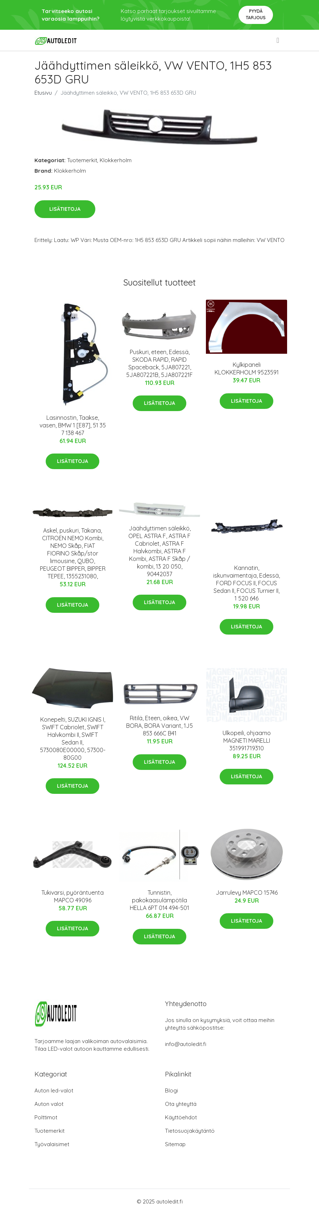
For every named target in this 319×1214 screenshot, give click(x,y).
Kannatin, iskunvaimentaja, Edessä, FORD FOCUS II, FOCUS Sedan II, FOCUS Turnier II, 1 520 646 (246, 583)
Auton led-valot (53, 1090)
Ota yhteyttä (180, 1103)
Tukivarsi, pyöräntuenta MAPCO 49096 (72, 896)
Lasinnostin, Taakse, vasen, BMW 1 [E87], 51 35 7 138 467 (73, 425)
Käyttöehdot (181, 1117)
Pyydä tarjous (256, 14)
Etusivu (43, 92)
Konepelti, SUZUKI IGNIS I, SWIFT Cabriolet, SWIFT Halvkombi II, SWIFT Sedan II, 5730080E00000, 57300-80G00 (72, 738)
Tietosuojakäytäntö (190, 1130)
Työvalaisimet (51, 1144)
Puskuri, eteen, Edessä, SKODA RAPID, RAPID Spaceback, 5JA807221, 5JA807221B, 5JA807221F (159, 363)
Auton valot (48, 1103)
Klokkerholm (116, 160)
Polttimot (45, 1117)
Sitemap (175, 1144)
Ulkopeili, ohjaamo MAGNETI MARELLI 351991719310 (247, 740)
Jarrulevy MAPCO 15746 (247, 892)
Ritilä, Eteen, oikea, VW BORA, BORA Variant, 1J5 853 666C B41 (159, 725)
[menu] (278, 40)
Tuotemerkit (82, 160)
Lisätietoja (64, 209)
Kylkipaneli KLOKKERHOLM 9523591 (247, 368)
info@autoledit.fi (185, 1044)
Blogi (171, 1090)
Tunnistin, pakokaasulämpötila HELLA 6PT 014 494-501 (159, 900)
